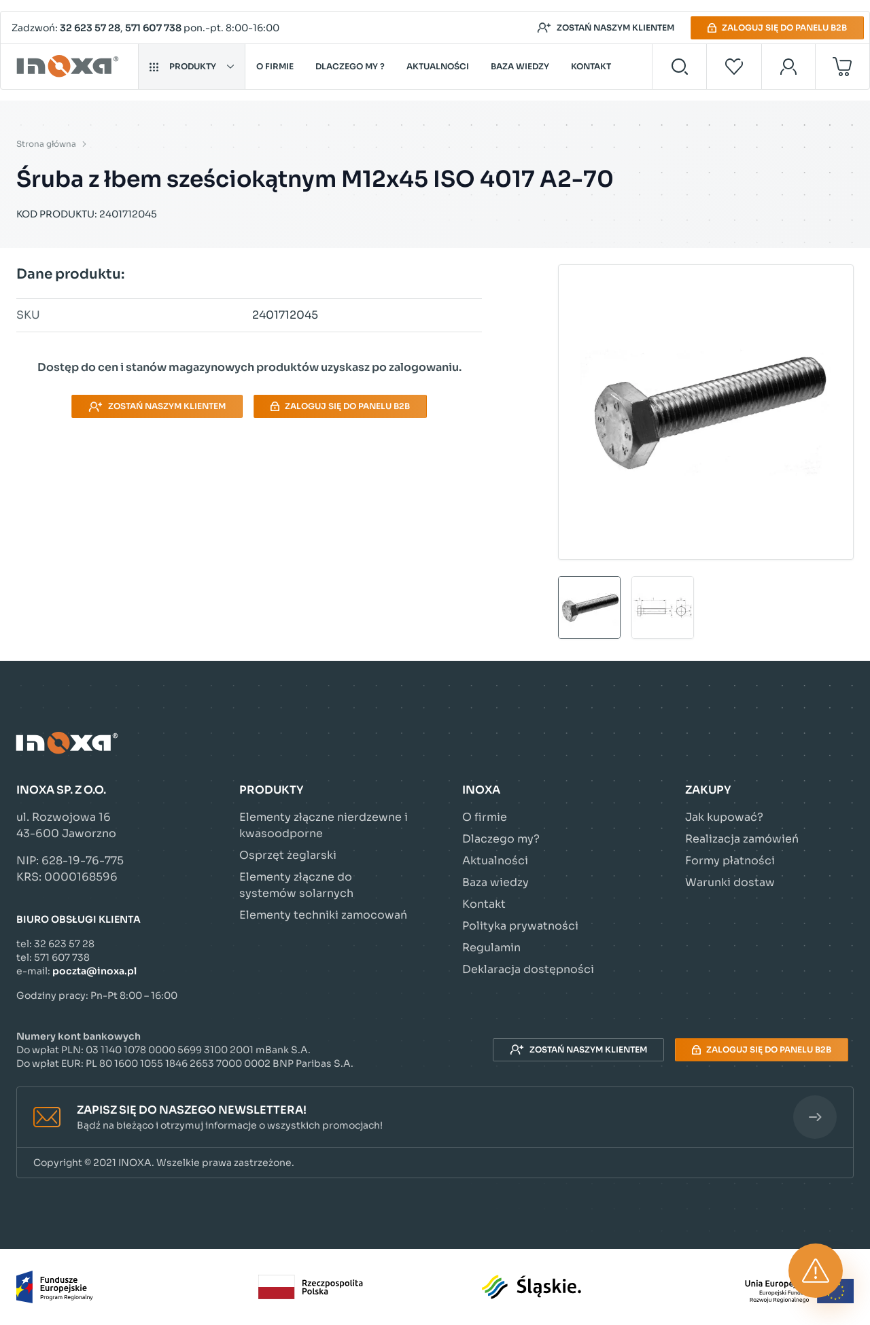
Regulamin (491, 947)
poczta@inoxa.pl (94, 971)
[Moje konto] (789, 66)
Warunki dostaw (730, 882)
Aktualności (437, 66)
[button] (435, 1117)
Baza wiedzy (520, 66)
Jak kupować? (724, 817)
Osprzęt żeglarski (287, 855)
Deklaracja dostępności (528, 969)
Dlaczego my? (501, 839)
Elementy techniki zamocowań (323, 915)
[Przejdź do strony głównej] (70, 66)
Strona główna (46, 144)
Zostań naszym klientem (605, 27)
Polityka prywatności (520, 926)
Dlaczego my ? (350, 66)
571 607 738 (153, 28)
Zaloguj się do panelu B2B (777, 27)
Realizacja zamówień (742, 839)
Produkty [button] (192, 66)
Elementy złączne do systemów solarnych (296, 885)
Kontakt (591, 66)
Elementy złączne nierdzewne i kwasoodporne (323, 825)
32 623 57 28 (90, 28)
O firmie (275, 66)
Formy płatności (730, 860)
